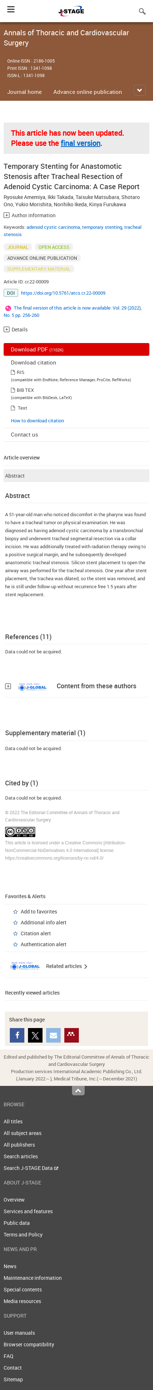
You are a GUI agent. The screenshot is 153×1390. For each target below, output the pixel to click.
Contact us (24, 434)
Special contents (23, 1289)
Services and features (28, 1211)
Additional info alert (44, 922)
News (10, 1266)
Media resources (22, 1301)
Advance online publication (87, 91)
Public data (17, 1222)
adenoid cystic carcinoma (53, 227)
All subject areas (22, 1133)
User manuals (19, 1332)
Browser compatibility (29, 1344)
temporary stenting (102, 227)
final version (80, 143)
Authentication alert (44, 944)
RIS (20, 372)
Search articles (21, 1156)
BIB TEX (25, 390)
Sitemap (13, 1379)
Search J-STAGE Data (31, 1167)
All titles (13, 1121)
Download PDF (37, 349)
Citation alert (36, 933)
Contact (13, 1367)
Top (78, 1090)
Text (22, 408)
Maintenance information (33, 1277)
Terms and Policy (23, 1234)
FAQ (8, 1356)
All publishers (19, 1144)
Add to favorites (39, 911)
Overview (14, 1199)
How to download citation (37, 420)
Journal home (24, 91)
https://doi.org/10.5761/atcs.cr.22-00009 (63, 293)
